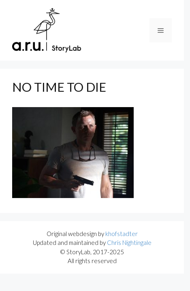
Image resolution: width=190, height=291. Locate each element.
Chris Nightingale (129, 242)
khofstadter (121, 233)
